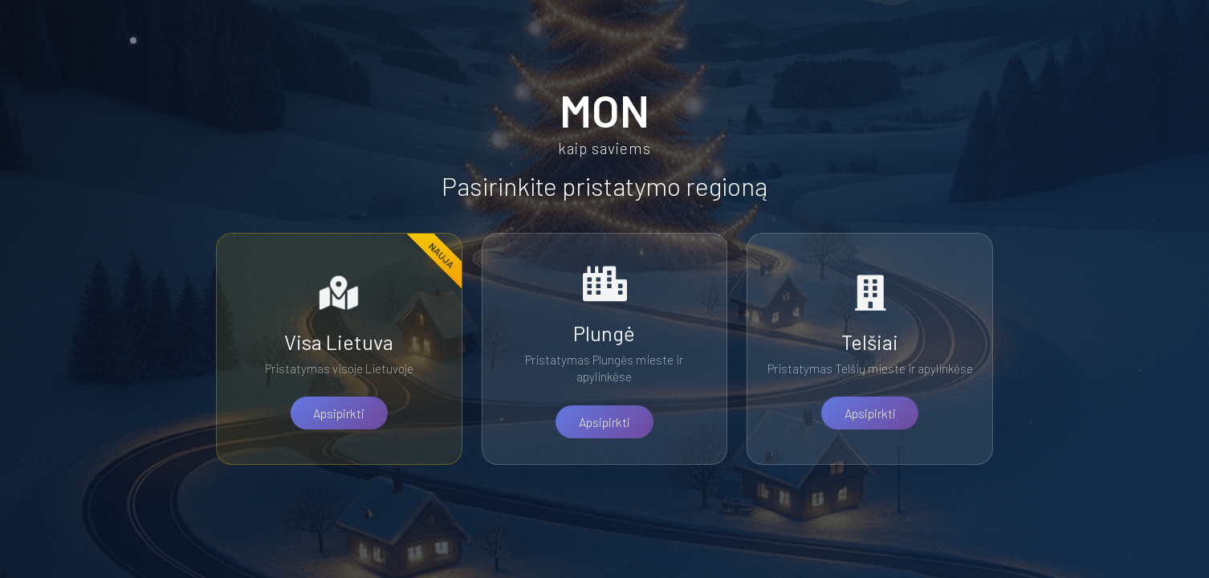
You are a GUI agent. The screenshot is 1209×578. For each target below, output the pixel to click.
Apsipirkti (338, 413)
